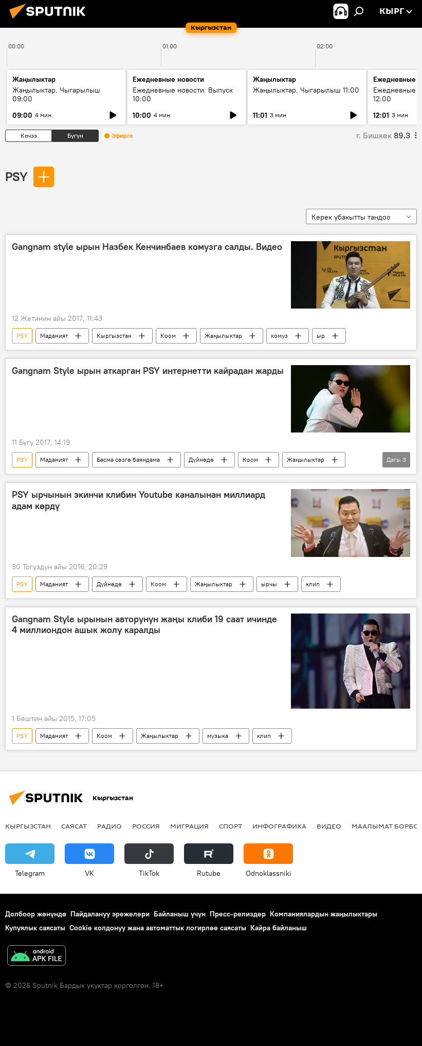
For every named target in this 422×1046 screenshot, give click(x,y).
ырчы (269, 584)
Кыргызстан (114, 335)
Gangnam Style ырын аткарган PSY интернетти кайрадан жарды (148, 370)
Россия (146, 826)
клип (313, 584)
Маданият (54, 335)
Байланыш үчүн (180, 913)
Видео (329, 826)
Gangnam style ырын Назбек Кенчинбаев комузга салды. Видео (147, 247)
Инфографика (279, 826)
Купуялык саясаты (35, 927)
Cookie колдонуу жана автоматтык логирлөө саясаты (157, 927)
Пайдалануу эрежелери (110, 913)
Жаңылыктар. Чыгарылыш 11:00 (306, 90)
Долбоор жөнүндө (35, 913)
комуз (279, 335)
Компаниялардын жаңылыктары (323, 913)
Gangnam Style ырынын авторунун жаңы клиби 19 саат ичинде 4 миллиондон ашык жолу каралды (144, 625)
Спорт (230, 826)
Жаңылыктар (223, 335)
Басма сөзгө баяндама (128, 459)
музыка (217, 736)
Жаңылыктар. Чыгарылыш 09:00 (56, 94)
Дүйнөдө (201, 459)
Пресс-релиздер (238, 913)
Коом (168, 335)
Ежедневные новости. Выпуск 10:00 (183, 94)
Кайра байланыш (278, 927)
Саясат (74, 826)
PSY (16, 176)
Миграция (189, 826)
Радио (109, 826)
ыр (321, 335)
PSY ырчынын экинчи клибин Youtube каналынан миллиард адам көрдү (138, 500)
